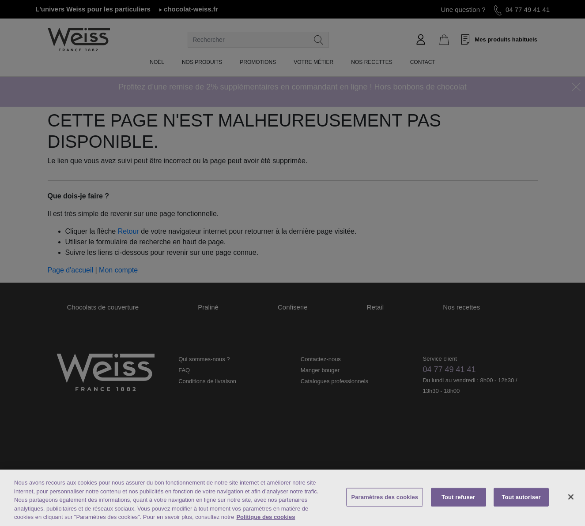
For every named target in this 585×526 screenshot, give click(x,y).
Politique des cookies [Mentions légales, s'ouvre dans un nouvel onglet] (265, 518)
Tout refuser (458, 498)
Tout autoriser (521, 498)
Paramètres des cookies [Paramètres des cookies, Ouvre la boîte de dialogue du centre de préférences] (384, 498)
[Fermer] (571, 497)
